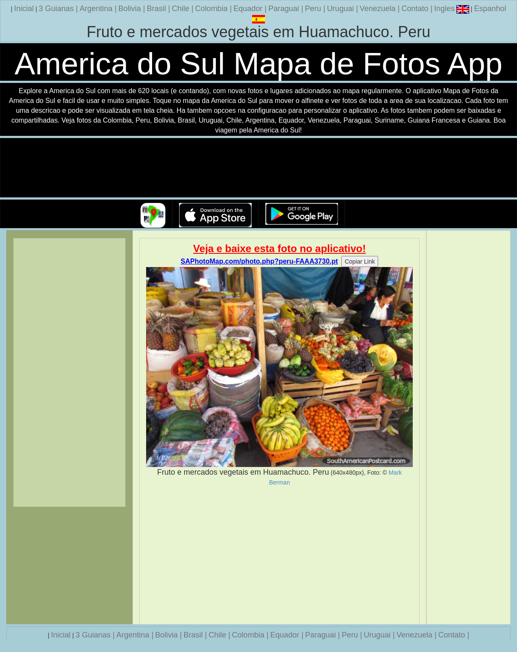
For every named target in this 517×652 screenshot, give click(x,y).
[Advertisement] (279, 555)
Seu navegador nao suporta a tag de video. (258, 168)
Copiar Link (360, 261)
